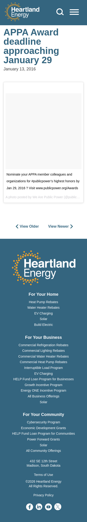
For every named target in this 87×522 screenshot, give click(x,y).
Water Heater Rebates (43, 307)
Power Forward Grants (43, 439)
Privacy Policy (43, 495)
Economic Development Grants (43, 428)
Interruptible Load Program (43, 368)
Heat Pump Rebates (43, 302)
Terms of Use (43, 475)
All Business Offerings (43, 396)
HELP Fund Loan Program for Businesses (43, 379)
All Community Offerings (43, 451)
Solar (43, 319)
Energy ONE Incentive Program (43, 390)
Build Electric (43, 325)
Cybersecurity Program (43, 422)
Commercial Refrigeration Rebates (43, 345)
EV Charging (43, 313)
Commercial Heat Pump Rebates (43, 362)
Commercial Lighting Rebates (43, 350)
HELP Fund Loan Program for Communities (43, 433)
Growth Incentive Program (43, 385)
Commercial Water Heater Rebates (43, 356)
